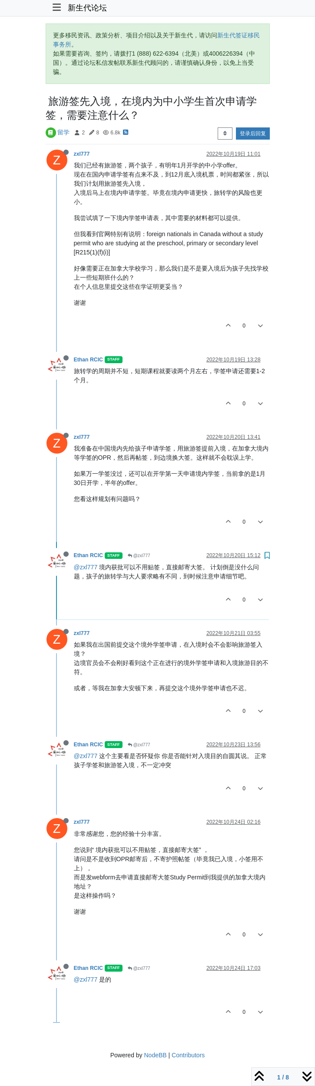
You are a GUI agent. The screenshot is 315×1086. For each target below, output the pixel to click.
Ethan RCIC (88, 360)
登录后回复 (253, 133)
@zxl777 (139, 555)
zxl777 (82, 154)
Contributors (188, 1055)
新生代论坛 (87, 7)
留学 (63, 132)
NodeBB (155, 1055)
